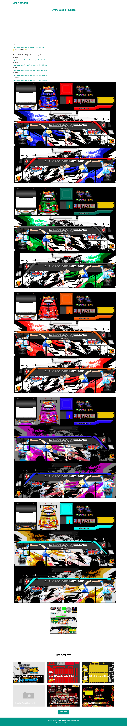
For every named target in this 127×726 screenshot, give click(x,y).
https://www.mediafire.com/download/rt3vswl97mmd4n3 (30, 70)
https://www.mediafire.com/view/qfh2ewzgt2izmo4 (28, 47)
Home (111, 3)
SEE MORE (63, 712)
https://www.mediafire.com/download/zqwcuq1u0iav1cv (30, 75)
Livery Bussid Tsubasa (63, 9)
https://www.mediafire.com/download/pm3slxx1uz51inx (30, 60)
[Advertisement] (63, 27)
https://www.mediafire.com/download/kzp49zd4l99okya (30, 65)
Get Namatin (20, 3)
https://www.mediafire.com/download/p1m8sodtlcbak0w (30, 80)
